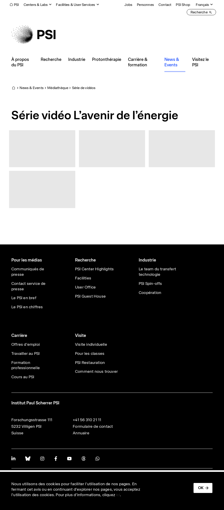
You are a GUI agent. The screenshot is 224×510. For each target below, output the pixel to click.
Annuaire (81, 433)
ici (118, 495)
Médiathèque (57, 88)
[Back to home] (33, 34)
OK (201, 487)
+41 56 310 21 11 (87, 420)
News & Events (32, 88)
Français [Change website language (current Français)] (202, 5)
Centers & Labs (36, 5)
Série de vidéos (84, 88)
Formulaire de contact (93, 426)
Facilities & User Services (75, 5)
